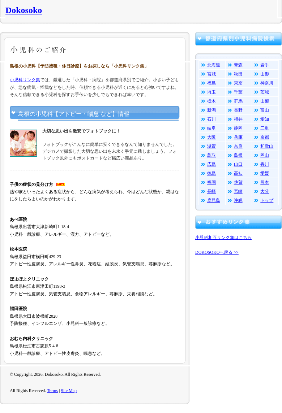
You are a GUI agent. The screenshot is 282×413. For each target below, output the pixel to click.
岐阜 (211, 128)
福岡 (211, 182)
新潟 (211, 110)
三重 (264, 128)
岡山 (264, 155)
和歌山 (266, 146)
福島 (211, 83)
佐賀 (238, 182)
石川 (211, 119)
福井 (238, 119)
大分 (264, 191)
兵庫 (238, 137)
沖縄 (238, 200)
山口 (238, 164)
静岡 (238, 128)
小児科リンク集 (25, 79)
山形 (264, 74)
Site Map (69, 390)
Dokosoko (23, 10)
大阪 (211, 137)
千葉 (238, 92)
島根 (238, 155)
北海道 (213, 65)
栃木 (211, 101)
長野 (238, 110)
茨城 (264, 92)
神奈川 (266, 83)
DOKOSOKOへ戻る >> (217, 252)
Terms (52, 390)
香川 (264, 164)
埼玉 (211, 92)
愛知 (264, 119)
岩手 (264, 65)
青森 (238, 65)
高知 (238, 173)
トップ (266, 200)
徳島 (211, 173)
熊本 (264, 182)
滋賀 (211, 146)
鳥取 (211, 155)
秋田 (238, 74)
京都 (264, 137)
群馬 (238, 101)
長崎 (211, 191)
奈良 (238, 146)
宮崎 (238, 191)
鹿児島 (213, 200)
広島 (211, 164)
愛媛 (264, 173)
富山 (264, 110)
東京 (238, 83)
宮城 (211, 74)
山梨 (264, 101)
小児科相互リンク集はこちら (223, 237)
